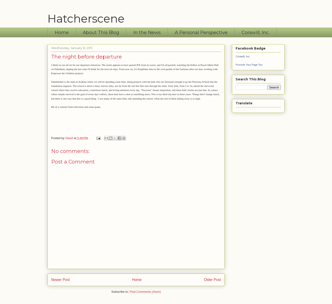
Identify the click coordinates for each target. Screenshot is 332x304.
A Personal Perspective (201, 32)
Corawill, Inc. (256, 32)
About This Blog (101, 32)
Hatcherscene (86, 18)
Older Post (212, 280)
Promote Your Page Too (249, 64)
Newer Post (60, 280)
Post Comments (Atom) (145, 291)
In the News (147, 32)
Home (62, 32)
